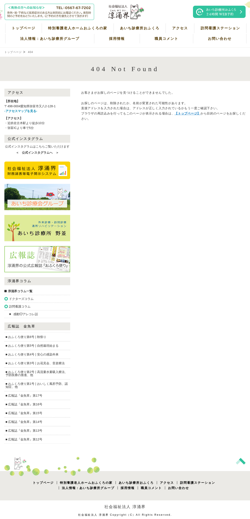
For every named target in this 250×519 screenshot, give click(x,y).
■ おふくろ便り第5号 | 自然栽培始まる (32, 345)
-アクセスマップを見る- (20, 111)
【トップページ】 (187, 113)
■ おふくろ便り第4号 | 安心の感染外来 (32, 354)
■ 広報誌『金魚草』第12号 (23, 439)
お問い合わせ (220, 38)
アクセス (180, 28)
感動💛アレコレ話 (25, 314)
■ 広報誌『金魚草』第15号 (23, 413)
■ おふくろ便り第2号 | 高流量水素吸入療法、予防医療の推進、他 (36, 373)
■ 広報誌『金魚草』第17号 (23, 395)
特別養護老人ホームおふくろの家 (77, 28)
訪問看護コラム (19, 306)
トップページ (23, 28)
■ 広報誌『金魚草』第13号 (23, 430)
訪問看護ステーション (220, 28)
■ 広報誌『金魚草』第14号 (23, 422)
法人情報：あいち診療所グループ (49, 38)
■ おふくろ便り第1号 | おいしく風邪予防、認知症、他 (36, 385)
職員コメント (166, 38)
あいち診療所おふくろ (139, 28)
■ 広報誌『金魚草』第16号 (23, 404)
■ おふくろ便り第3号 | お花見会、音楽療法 (35, 363)
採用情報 (117, 38)
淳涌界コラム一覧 (20, 291)
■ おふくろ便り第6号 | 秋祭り (25, 337)
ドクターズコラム (21, 298)
